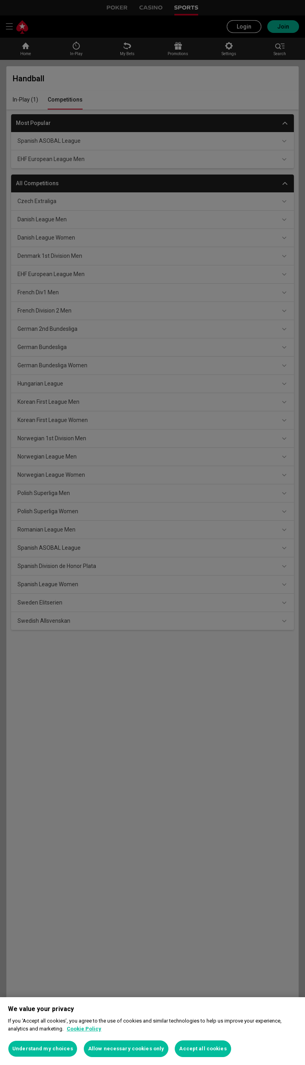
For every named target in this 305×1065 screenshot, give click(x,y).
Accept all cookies (202, 1049)
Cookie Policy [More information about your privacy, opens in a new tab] (84, 1029)
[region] (152, 1031)
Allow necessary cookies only (126, 1049)
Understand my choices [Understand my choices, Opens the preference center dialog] (42, 1049)
